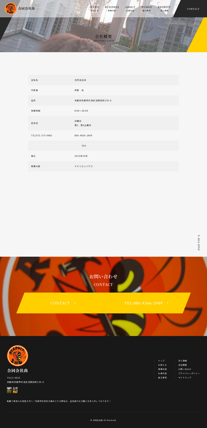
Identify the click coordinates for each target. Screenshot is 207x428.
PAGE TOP (198, 242)
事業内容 (162, 369)
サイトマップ (184, 377)
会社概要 (182, 364)
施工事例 (162, 377)
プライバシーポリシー (189, 373)
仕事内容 (162, 373)
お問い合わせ (184, 369)
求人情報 (182, 360)
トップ (161, 360)
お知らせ (162, 364)
